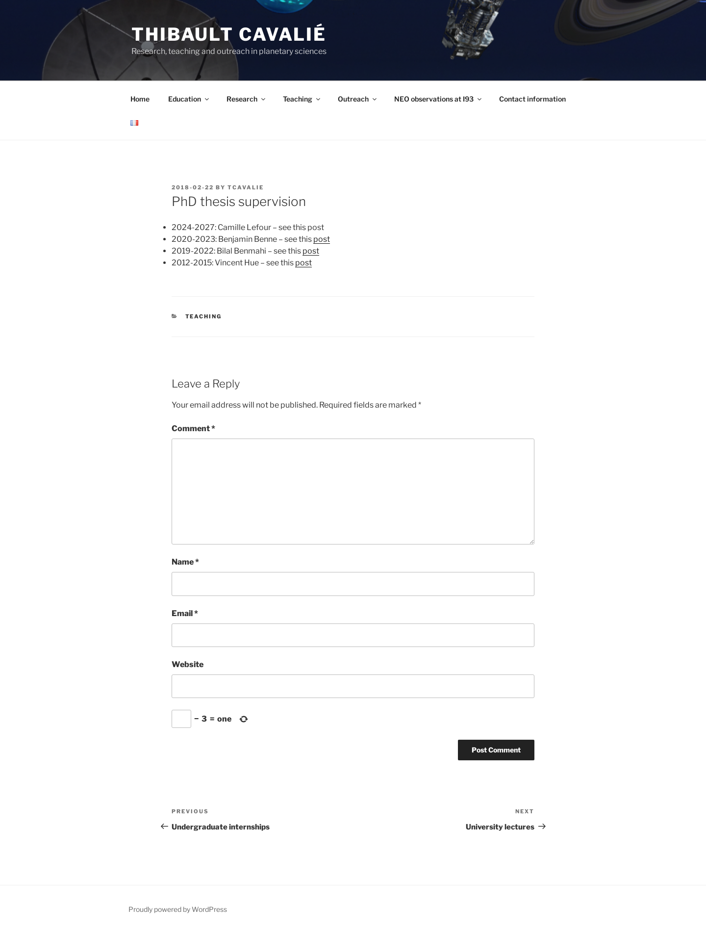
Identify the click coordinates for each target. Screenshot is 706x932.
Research (247, 99)
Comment (193, 428)
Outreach (358, 99)
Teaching (302, 99)
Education (189, 99)
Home (140, 99)
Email (185, 613)
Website (187, 664)
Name (185, 562)
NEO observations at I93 (438, 99)
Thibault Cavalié (229, 34)
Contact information (532, 99)
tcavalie (245, 187)
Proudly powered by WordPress (177, 909)
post (321, 239)
